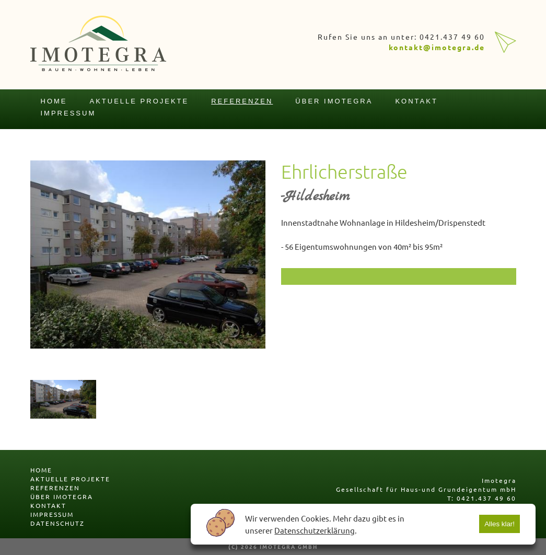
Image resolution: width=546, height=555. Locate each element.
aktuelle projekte (139, 101)
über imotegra (334, 101)
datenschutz (57, 523)
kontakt (416, 101)
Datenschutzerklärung (314, 530)
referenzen (242, 101)
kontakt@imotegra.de (437, 47)
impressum (68, 113)
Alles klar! (499, 524)
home (54, 101)
